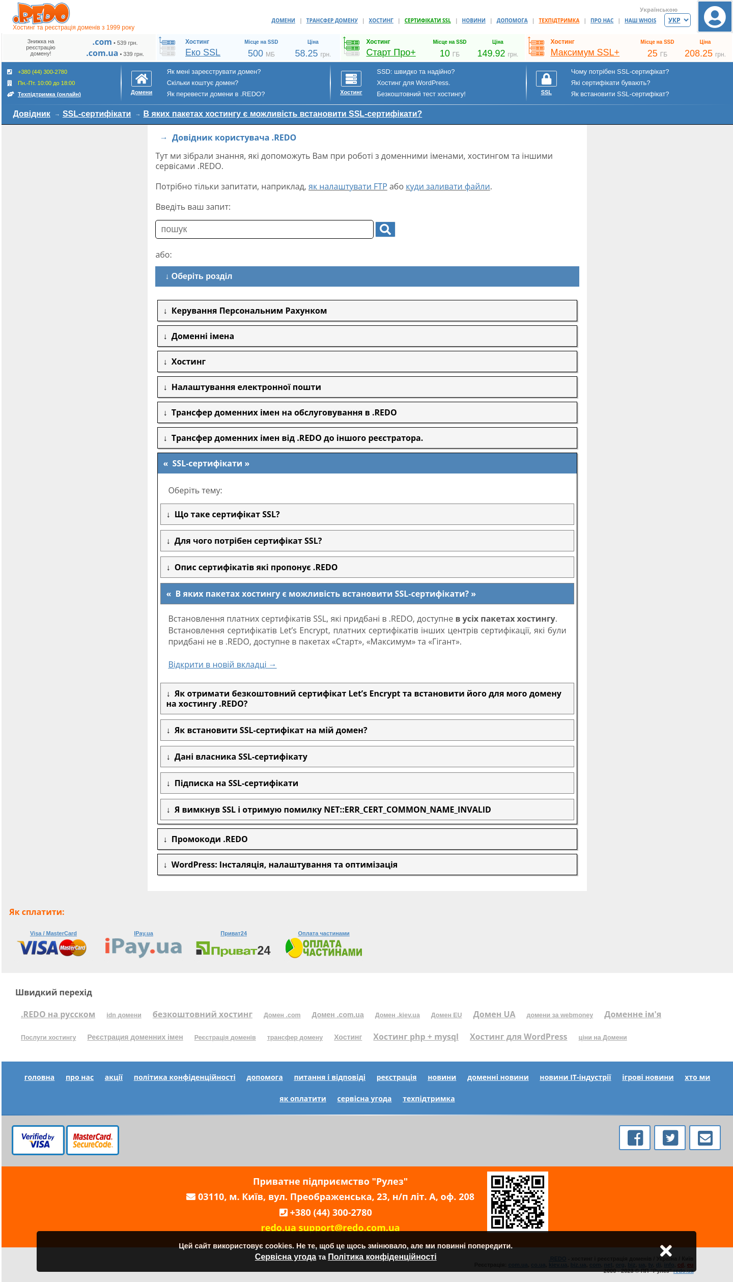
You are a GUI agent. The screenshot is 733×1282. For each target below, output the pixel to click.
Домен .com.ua (338, 1015)
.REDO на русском (58, 1014)
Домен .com (282, 1015)
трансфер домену (295, 1037)
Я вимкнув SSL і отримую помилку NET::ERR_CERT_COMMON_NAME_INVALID (330, 809)
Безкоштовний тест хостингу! (421, 94)
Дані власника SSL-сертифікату (238, 756)
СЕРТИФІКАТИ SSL (428, 20)
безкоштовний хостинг (202, 1014)
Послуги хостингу (48, 1037)
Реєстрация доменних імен (135, 1037)
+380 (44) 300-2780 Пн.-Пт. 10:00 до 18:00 (44, 83)
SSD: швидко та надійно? (416, 71)
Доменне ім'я (632, 1014)
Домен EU (446, 1015)
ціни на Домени (603, 1037)
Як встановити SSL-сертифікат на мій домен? (268, 730)
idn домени (124, 1015)
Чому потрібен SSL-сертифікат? (620, 71)
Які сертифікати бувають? (611, 83)
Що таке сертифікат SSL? (224, 514)
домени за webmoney (560, 1015)
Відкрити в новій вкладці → (222, 664)
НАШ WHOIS (640, 20)
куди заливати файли (448, 186)
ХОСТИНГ (381, 20)
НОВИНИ (474, 20)
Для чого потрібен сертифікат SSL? (246, 540)
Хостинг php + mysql (416, 1036)
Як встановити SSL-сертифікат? (620, 94)
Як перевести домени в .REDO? (216, 94)
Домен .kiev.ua (397, 1015)
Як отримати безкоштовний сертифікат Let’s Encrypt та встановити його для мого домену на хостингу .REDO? (363, 698)
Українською (659, 9)
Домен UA (494, 1014)
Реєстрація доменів (225, 1037)
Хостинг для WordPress (519, 1036)
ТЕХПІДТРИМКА (559, 20)
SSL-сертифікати (97, 113)
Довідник (31, 113)
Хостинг (348, 1037)
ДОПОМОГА (512, 20)
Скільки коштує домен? (203, 83)
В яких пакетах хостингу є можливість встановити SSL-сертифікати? (282, 113)
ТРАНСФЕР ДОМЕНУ (332, 20)
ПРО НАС (601, 20)
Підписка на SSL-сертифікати (234, 783)
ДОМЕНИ (284, 20)
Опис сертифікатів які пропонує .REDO (253, 567)
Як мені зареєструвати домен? (214, 71)
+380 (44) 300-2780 (331, 1212)
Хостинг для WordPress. (413, 83)
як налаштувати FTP (347, 186)
